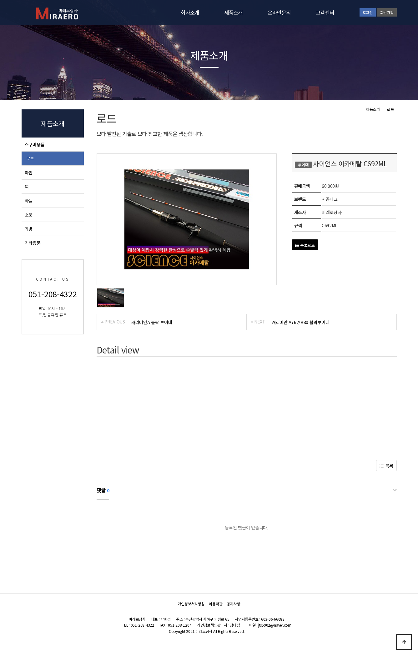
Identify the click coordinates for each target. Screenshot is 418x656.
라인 (29, 172)
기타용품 (33, 243)
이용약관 (215, 603)
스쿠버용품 (35, 144)
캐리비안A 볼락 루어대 (151, 322)
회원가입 (387, 12)
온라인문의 (279, 12)
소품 (29, 215)
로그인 (368, 12)
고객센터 (325, 12)
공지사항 (233, 603)
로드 (30, 158)
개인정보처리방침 (191, 603)
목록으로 (305, 245)
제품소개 (233, 12)
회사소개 (190, 12)
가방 (29, 229)
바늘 (29, 201)
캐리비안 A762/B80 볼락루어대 (301, 322)
